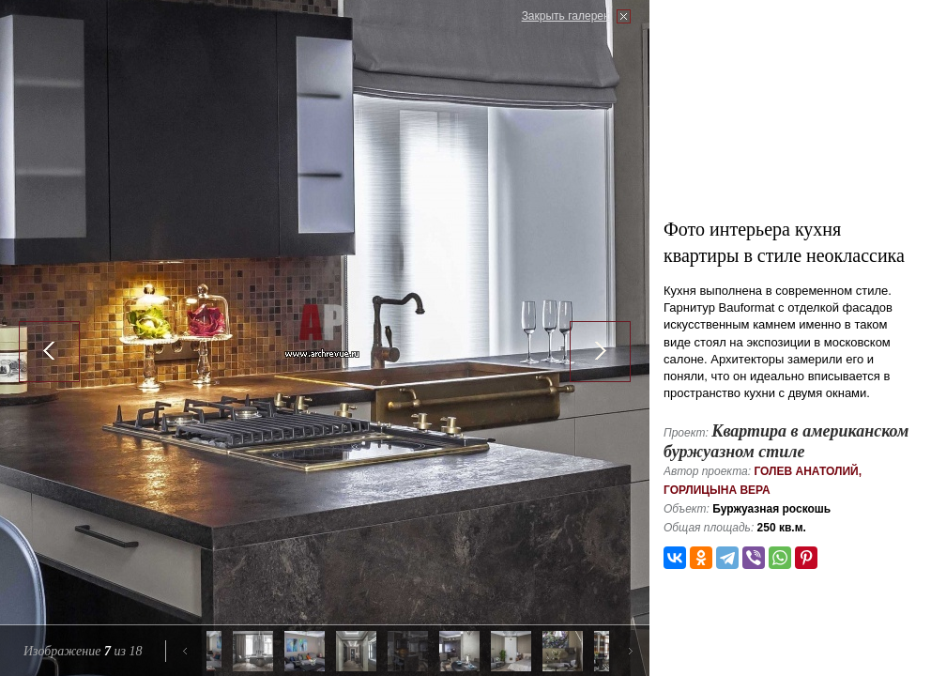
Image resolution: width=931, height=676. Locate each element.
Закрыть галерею (567, 16)
